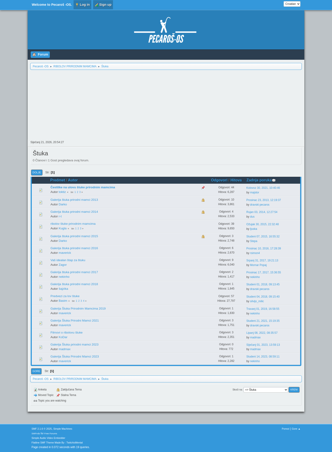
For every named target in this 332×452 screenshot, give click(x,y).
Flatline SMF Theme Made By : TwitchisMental (57, 442)
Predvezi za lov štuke (65, 296)
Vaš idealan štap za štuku (67, 260)
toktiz (62, 192)
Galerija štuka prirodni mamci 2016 (74, 248)
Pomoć (286, 428)
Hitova (236, 180)
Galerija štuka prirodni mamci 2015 (74, 236)
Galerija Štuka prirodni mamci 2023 (74, 344)
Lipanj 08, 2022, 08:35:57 (262, 332)
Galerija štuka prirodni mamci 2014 (74, 211)
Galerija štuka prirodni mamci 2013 (74, 199)
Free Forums (50, 433)
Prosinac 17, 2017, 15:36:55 (263, 272)
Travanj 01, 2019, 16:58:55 (262, 308)
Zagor (63, 264)
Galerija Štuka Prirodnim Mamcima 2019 (78, 308)
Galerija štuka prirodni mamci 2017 (74, 272)
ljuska (253, 228)
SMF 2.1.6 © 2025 (42, 428)
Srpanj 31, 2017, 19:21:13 (262, 260)
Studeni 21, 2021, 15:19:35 (263, 320)
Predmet (57, 180)
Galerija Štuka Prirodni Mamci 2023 (74, 356)
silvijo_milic (257, 301)
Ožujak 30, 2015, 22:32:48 (262, 224)
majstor (254, 192)
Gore (36, 371)
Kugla (63, 228)
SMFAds (36, 433)
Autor (73, 180)
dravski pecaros (260, 204)
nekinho (64, 276)
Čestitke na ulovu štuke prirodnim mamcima (82, 187)
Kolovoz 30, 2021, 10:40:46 (263, 187)
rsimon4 (255, 253)
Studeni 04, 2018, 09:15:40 (263, 296)
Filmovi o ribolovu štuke (66, 332)
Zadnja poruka (261, 180)
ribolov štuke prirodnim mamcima (73, 223)
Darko (63, 204)
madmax (255, 337)
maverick (65, 252)
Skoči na (237, 389)
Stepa (253, 241)
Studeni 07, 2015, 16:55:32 (263, 236)
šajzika (63, 288)
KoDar (63, 337)
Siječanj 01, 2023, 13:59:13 (263, 344)
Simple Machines (62, 428)
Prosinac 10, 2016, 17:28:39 (263, 248)
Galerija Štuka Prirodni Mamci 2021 (74, 320)
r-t (60, 216)
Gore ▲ (296, 428)
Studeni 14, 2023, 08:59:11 (263, 356)
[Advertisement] (166, 104)
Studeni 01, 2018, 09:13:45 (263, 284)
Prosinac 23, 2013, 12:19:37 (263, 200)
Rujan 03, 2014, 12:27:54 (262, 212)
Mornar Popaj (258, 265)
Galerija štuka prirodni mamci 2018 (74, 284)
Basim (63, 300)
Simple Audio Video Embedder (48, 438)
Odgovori (219, 180)
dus (252, 216)
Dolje (37, 172)
